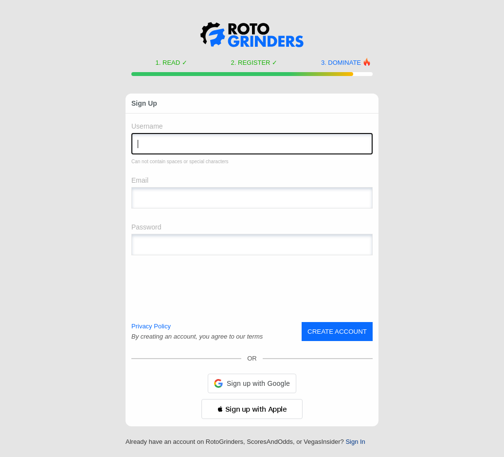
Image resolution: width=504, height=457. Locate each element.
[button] (252, 383)
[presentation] (205, 289)
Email (139, 180)
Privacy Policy (151, 326)
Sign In (355, 441)
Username (147, 126)
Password (146, 227)
